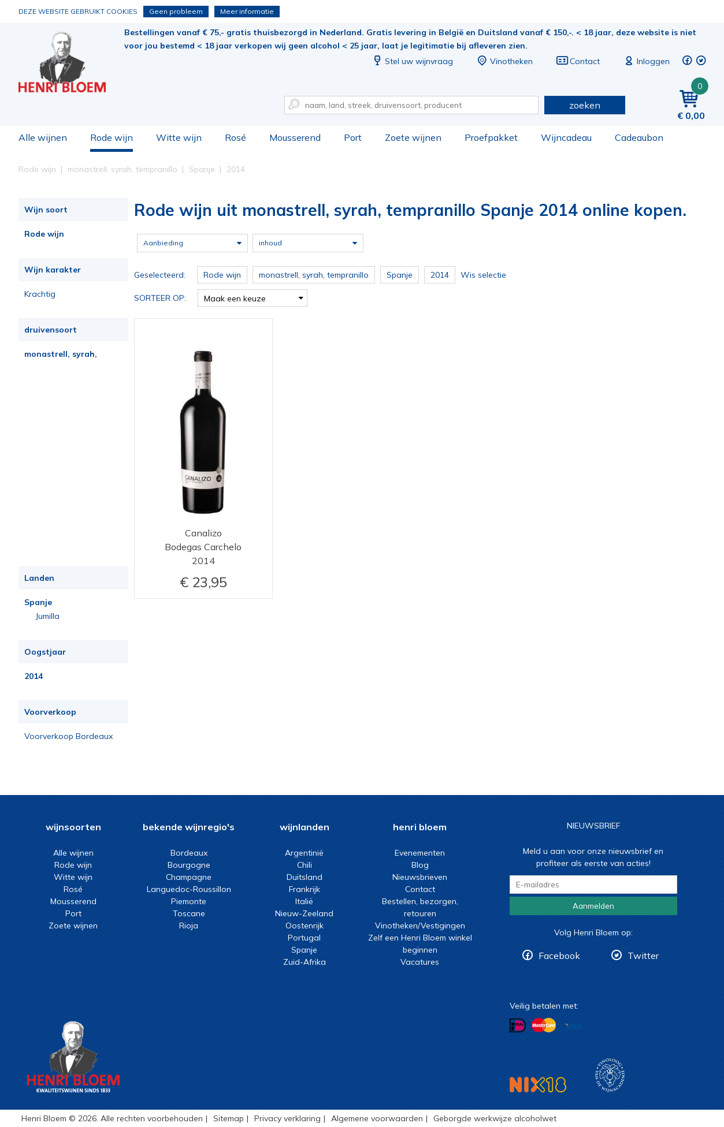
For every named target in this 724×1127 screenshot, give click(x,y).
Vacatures (419, 962)
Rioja (188, 925)
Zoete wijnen (413, 137)
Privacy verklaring (287, 1118)
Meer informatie (247, 11)
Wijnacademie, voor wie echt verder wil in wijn (610, 1075)
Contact (578, 61)
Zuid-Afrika (304, 962)
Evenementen (420, 853)
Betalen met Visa (573, 1026)
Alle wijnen (42, 137)
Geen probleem (176, 11)
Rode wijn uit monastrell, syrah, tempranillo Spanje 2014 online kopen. (69, 64)
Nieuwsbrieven (419, 877)
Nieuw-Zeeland (304, 913)
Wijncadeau (566, 137)
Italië (304, 901)
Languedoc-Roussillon (189, 889)
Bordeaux (188, 853)
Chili (304, 865)
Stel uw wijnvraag (412, 61)
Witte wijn (179, 137)
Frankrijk (304, 889)
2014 (33, 676)
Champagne (188, 877)
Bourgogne (189, 865)
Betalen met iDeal (518, 1025)
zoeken (584, 105)
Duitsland (304, 877)
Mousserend (295, 137)
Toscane (189, 913)
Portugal (304, 937)
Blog (420, 865)
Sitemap (228, 1118)
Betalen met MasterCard (544, 1025)
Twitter (643, 955)
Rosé (235, 137)
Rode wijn (111, 137)
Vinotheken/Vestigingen (420, 925)
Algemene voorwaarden (377, 1118)
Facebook (559, 955)
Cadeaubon (639, 137)
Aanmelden (593, 905)
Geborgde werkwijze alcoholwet (494, 1118)
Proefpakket (491, 137)
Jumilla (48, 616)
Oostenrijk (304, 925)
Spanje (38, 602)
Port (353, 137)
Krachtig (39, 294)
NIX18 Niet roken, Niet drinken (538, 1084)
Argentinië (304, 853)
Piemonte (188, 901)
